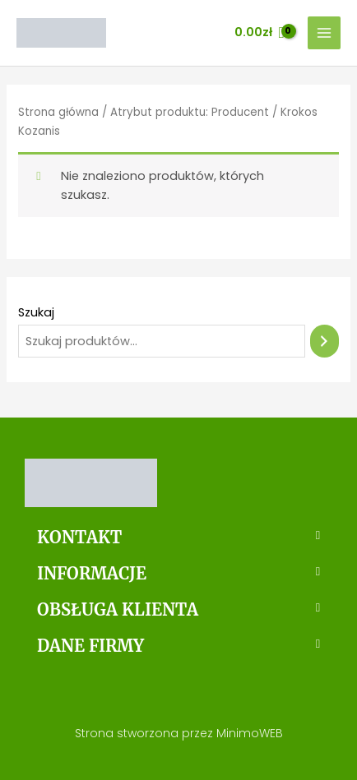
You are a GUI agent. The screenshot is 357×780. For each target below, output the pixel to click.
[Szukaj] (324, 341)
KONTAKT (79, 537)
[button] (178, 537)
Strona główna (58, 112)
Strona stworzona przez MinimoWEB (179, 733)
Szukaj (36, 312)
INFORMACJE (91, 573)
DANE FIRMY (90, 645)
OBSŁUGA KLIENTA (117, 609)
